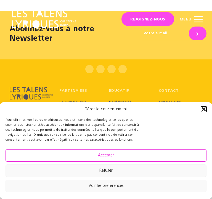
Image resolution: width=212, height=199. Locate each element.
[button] (203, 109)
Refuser (106, 171)
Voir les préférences (106, 186)
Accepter (106, 155)
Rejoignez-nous (147, 20)
